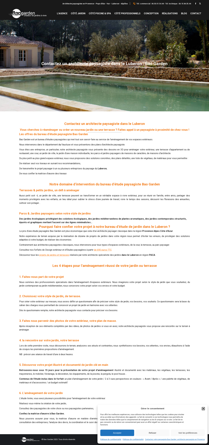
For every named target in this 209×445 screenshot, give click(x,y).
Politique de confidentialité (110, 439)
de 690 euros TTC (103, 249)
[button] (203, 408)
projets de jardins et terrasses (54, 255)
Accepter (117, 433)
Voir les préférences (187, 433)
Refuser (152, 433)
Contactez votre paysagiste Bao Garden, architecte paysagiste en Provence (175, 439)
